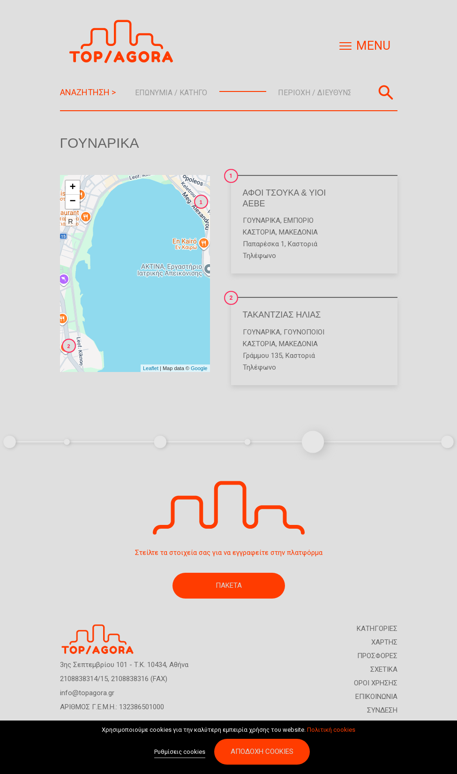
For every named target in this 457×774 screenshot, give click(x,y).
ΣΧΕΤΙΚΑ (383, 669)
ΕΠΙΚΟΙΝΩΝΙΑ (376, 696)
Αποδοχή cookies (262, 755)
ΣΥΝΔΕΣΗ (382, 710)
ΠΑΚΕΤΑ (229, 585)
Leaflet (150, 368)
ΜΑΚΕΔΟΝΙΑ (298, 232)
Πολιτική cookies (331, 732)
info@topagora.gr (87, 693)
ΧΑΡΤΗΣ (384, 642)
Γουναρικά (261, 220)
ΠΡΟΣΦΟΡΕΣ (377, 656)
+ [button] (72, 188)
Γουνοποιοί (304, 332)
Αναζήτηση (385, 92)
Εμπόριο (299, 220)
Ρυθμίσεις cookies (179, 755)
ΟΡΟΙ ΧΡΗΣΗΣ (375, 683)
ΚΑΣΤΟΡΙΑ (259, 232)
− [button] (72, 202)
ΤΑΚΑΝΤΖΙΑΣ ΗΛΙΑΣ (282, 314)
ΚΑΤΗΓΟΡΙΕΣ (377, 628)
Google (199, 368)
